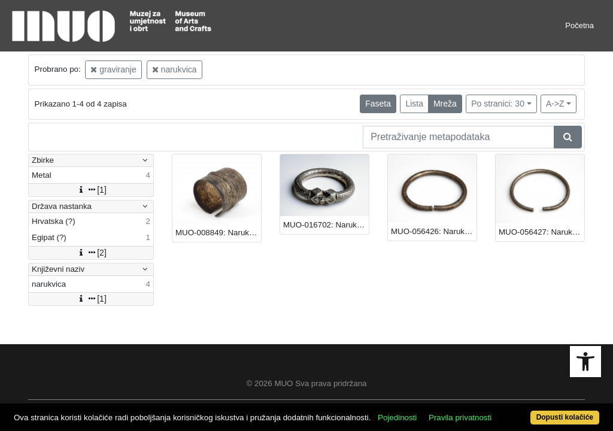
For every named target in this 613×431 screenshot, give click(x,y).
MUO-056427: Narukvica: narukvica (541, 231)
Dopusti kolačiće (531, 410)
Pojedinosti (427, 396)
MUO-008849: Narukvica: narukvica (218, 232)
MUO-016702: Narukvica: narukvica (326, 224)
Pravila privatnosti (490, 396)
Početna (579, 25)
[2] (91, 252)
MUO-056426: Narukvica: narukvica (434, 231)
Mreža (445, 103)
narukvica (174, 69)
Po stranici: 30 (497, 103)
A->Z (555, 103)
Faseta (378, 103)
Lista (414, 103)
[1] (91, 190)
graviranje (113, 69)
